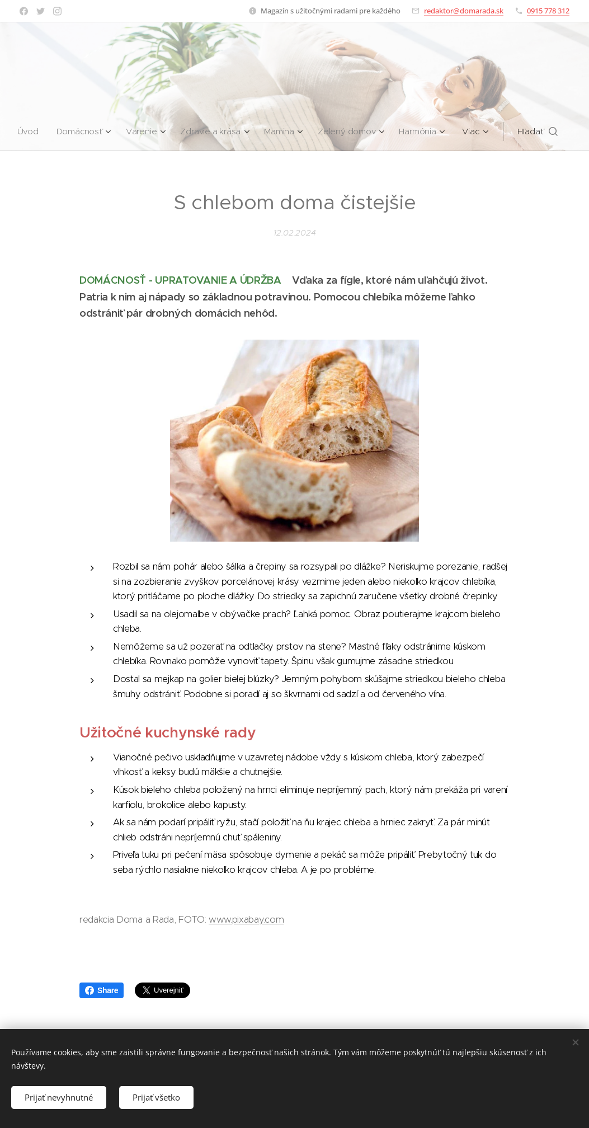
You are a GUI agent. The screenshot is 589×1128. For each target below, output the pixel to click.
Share (101, 990)
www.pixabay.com (246, 919)
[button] (541, 131)
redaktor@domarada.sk (463, 11)
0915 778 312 (548, 11)
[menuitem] (28, 131)
